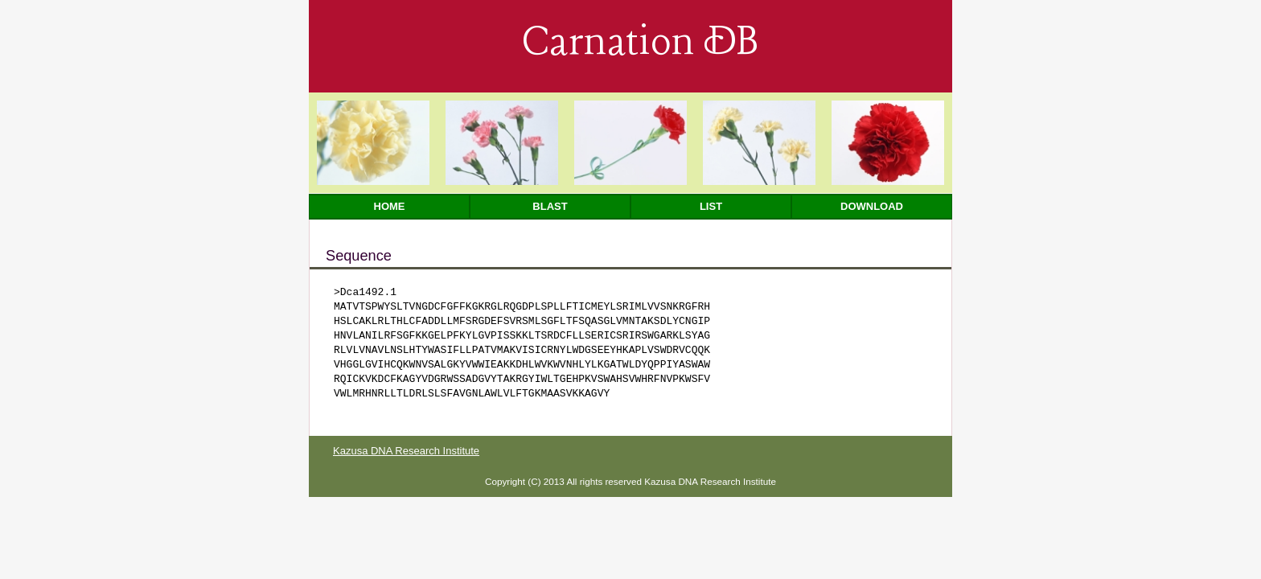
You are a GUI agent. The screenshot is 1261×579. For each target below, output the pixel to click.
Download (871, 206)
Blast (549, 206)
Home (389, 206)
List (711, 206)
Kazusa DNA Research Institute (406, 451)
